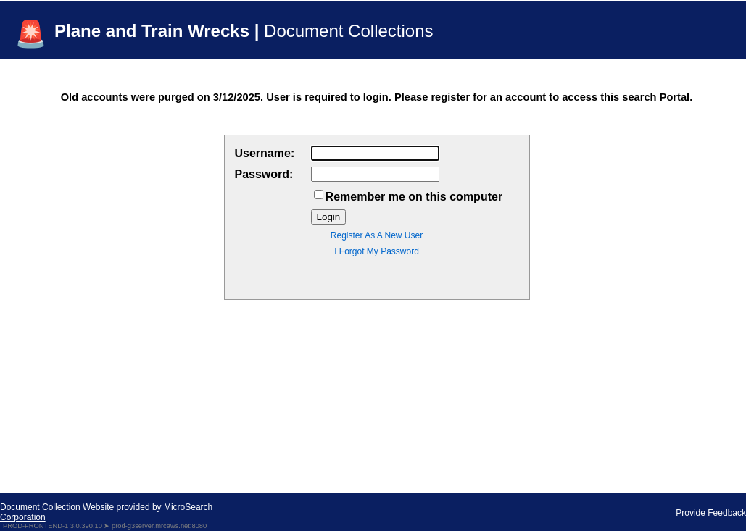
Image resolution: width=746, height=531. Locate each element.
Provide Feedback (711, 513)
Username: (265, 153)
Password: (264, 174)
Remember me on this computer (414, 197)
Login (329, 217)
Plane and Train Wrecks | (244, 31)
